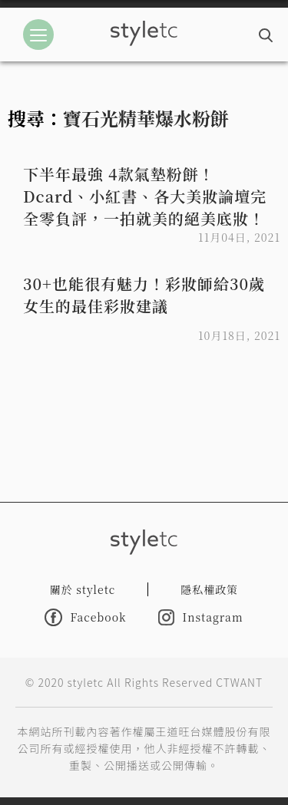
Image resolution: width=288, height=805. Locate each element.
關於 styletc (83, 589)
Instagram (200, 617)
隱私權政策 (209, 589)
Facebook (85, 617)
